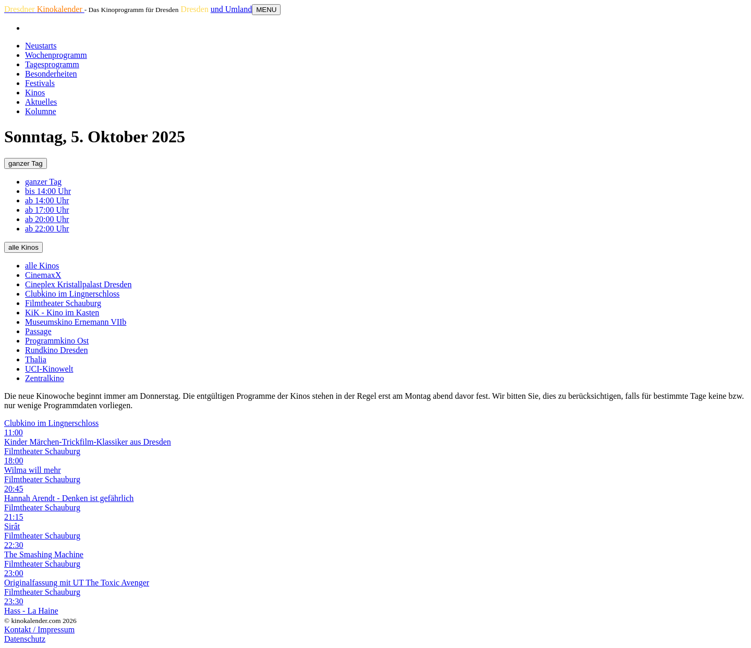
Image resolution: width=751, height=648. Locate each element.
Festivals (40, 83)
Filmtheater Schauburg (63, 303)
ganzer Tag (25, 163)
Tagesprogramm (52, 64)
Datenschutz (24, 638)
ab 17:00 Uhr (47, 209)
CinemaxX (43, 275)
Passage (38, 331)
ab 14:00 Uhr (47, 200)
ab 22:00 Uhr (47, 228)
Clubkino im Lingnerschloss (72, 293)
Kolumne (40, 111)
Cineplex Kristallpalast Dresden (78, 284)
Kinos (35, 92)
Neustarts (40, 45)
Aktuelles (41, 101)
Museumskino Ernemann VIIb (75, 321)
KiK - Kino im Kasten (62, 312)
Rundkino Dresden (56, 350)
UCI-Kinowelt (49, 368)
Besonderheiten (51, 73)
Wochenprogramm (56, 55)
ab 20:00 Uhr (47, 219)
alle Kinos (23, 247)
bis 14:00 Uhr (48, 191)
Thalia (35, 359)
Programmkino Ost (57, 340)
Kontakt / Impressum (39, 629)
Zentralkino (44, 378)
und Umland (231, 9)
